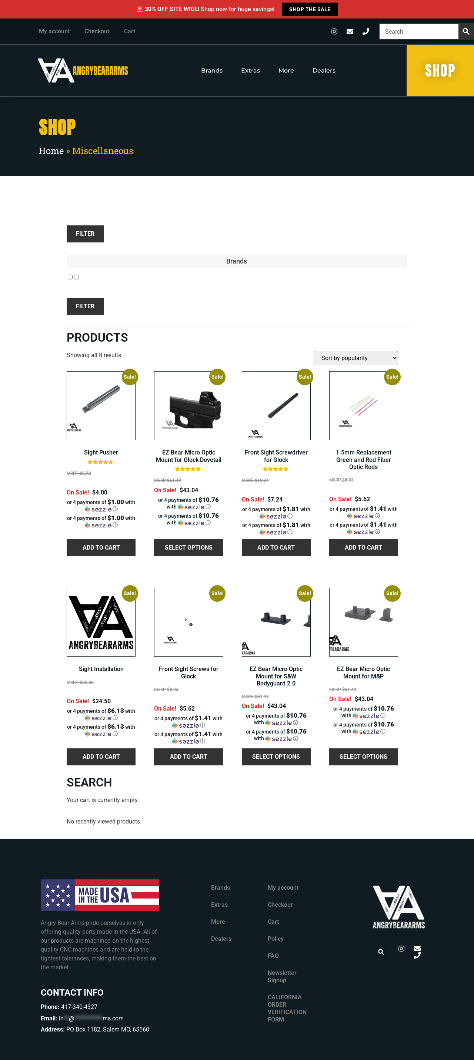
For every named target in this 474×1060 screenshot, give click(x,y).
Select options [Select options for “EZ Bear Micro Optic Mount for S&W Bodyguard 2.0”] (276, 756)
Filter (85, 233)
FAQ (273, 955)
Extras (250, 70)
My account (54, 31)
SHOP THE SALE (310, 9)
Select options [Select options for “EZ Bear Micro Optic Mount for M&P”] (363, 756)
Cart (129, 31)
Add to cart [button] (101, 547)
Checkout (96, 31)
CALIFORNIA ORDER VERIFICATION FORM (287, 1008)
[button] (101, 506)
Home (51, 151)
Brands (212, 70)
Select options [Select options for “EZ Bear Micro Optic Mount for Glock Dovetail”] (189, 547)
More (286, 70)
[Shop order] (356, 358)
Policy (276, 938)
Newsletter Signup (282, 976)
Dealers (324, 70)
